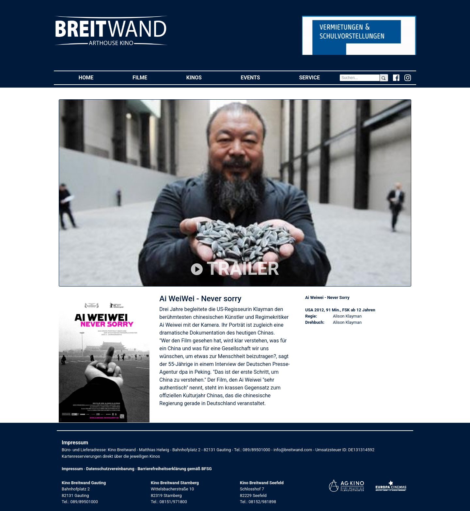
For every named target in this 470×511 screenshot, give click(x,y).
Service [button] (319, 77)
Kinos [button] (203, 77)
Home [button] (96, 77)
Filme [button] (150, 77)
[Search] (359, 77)
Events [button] (260, 77)
